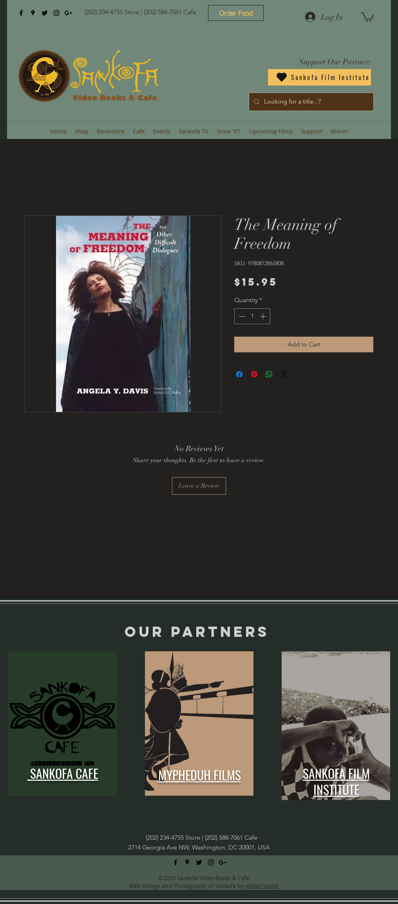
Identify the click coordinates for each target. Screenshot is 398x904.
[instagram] (56, 13)
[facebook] (21, 13)
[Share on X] (284, 374)
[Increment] (263, 316)
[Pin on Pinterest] (254, 374)
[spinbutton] (252, 316)
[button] (367, 16)
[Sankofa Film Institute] (319, 77)
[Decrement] (240, 316)
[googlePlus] (68, 13)
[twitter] (45, 13)
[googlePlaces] (33, 13)
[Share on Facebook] (239, 374)
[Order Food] (236, 13)
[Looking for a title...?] (310, 102)
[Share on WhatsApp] (269, 374)
